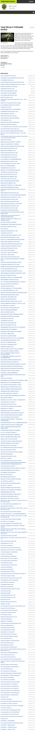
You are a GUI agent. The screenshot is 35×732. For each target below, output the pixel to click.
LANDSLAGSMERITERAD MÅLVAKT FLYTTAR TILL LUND (13, 303)
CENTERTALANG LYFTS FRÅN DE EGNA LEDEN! (11, 386)
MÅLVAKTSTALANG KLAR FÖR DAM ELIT (10, 362)
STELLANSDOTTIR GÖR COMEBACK (8, 93)
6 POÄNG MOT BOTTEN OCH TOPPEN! (9, 535)
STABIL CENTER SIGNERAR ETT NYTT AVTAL (10, 241)
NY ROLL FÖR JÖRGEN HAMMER (8, 165)
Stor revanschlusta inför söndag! (8, 629)
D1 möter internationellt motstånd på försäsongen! (12, 723)
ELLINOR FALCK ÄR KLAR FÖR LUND (9, 178)
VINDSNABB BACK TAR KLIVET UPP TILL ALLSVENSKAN (13, 327)
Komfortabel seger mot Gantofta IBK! (9, 565)
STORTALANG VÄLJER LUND (7, 318)
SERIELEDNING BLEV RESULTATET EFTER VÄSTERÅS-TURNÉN (14, 380)
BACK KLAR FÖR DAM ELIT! (7, 474)
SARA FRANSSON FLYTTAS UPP (8, 113)
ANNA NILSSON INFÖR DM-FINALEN (9, 124)
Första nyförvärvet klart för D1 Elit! (8, 597)
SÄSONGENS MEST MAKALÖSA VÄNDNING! (10, 430)
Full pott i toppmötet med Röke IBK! (8, 541)
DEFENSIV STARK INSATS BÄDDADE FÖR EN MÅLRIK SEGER (14, 292)
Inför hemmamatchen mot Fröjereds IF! (9, 684)
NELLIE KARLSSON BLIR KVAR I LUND (9, 148)
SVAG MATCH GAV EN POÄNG (7, 286)
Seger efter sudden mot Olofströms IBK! (9, 694)
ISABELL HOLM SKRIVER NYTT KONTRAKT (10, 144)
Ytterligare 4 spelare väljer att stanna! (9, 601)
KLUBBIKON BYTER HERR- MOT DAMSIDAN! (10, 410)
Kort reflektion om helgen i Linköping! (9, 703)
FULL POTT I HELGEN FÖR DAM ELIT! (9, 432)
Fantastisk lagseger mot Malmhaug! (8, 556)
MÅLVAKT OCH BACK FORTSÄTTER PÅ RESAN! (11, 479)
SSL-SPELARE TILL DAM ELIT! (7, 481)
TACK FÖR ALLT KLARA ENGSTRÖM (8, 335)
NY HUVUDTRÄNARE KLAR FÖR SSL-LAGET (10, 163)
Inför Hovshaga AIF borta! (6, 638)
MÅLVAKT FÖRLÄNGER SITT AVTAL (8, 275)
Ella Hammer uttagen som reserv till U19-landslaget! (12, 705)
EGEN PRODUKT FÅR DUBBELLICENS (9, 297)
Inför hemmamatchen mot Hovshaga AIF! (10, 688)
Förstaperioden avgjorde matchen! (8, 612)
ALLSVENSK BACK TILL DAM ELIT (8, 305)
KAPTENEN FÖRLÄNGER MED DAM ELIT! (9, 496)
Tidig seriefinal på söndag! (6, 562)
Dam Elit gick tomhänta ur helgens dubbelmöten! (11, 441)
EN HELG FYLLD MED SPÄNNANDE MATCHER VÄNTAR (12, 239)
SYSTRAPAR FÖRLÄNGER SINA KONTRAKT (10, 316)
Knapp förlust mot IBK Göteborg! (8, 608)
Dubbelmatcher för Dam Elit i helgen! (9, 445)
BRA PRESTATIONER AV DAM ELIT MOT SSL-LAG (11, 301)
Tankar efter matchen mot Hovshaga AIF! (9, 686)
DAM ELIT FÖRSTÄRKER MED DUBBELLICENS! (11, 436)
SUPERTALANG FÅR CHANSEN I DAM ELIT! (10, 391)
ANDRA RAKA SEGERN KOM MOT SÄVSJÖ (10, 294)
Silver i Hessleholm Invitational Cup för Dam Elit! (11, 460)
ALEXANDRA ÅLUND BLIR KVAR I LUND (9, 111)
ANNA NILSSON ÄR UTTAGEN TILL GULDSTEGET (11, 203)
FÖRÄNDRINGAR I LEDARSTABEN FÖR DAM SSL (11, 224)
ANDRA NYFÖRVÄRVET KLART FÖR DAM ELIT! (11, 487)
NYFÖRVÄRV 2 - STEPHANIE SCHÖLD (9, 727)
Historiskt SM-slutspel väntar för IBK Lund (10, 128)
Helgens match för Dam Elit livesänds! (9, 439)
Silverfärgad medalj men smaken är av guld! (10, 588)
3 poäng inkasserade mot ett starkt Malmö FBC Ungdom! (13, 573)
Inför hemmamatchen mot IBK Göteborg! (9, 666)
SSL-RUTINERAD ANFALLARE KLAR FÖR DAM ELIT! (12, 447)
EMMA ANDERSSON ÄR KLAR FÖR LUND (10, 192)
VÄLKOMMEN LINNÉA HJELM (7, 80)
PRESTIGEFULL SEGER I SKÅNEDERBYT (9, 372)
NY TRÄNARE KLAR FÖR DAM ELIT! (8, 472)
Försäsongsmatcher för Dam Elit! (8, 466)
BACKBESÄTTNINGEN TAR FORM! (8, 492)
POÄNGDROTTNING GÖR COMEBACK (9, 329)
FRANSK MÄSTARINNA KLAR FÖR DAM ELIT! (10, 470)
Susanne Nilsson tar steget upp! (8, 582)
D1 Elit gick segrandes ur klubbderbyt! (9, 552)
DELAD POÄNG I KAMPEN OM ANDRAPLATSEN (11, 359)
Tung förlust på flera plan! (6, 619)
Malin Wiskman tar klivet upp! (7, 586)
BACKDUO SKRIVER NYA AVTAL (7, 312)
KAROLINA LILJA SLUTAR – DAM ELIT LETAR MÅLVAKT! (13, 399)
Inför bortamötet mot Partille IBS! (8, 679)
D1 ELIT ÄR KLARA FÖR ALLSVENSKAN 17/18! (11, 504)
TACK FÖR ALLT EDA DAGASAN (8, 250)
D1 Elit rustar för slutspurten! (7, 545)
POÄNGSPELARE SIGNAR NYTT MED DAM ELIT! (11, 494)
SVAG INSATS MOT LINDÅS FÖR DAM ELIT (10, 351)
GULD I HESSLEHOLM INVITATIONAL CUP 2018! (11, 384)
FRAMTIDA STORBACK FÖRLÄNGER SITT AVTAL (11, 262)
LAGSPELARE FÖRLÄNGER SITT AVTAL (9, 248)
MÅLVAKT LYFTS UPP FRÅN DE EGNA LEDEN (10, 170)
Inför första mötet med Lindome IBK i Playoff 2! (11, 511)
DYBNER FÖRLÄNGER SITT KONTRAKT (9, 86)
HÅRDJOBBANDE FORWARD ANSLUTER (9, 279)
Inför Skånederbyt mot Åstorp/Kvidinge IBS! (10, 675)
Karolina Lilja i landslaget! (6, 699)
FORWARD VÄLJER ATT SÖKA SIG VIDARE (10, 370)
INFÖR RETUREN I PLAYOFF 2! (7, 506)
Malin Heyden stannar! (5, 599)
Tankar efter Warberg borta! (7, 668)
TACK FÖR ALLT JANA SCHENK (7, 254)
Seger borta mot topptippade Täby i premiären (11, 102)
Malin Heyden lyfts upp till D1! (7, 645)
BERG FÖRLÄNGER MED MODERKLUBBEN (10, 180)
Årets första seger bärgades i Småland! (9, 636)
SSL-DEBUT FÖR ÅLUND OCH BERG (8, 222)
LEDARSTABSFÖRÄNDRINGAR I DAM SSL (10, 187)
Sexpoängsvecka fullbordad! (7, 569)
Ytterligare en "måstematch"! (7, 621)
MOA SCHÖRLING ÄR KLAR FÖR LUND (9, 208)
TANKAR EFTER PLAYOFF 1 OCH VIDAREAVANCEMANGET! (13, 513)
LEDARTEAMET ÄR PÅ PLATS (7, 320)
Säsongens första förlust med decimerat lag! (10, 547)
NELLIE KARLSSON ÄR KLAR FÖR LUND (9, 199)
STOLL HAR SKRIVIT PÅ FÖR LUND (8, 75)
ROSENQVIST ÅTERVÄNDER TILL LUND (9, 230)
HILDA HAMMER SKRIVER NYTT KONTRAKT (10, 105)
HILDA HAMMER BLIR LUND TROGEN (9, 157)
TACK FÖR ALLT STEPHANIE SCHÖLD (9, 344)
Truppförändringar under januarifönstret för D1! (11, 623)
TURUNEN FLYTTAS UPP (6, 107)
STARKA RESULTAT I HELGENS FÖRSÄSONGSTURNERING (13, 195)
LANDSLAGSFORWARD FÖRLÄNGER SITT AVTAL (11, 271)
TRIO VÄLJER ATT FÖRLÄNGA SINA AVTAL (10, 307)
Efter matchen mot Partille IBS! (7, 677)
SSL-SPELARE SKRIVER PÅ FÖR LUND (9, 268)
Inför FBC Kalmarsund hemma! (7, 642)
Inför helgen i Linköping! (6, 707)
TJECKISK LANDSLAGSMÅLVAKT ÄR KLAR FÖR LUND (12, 146)
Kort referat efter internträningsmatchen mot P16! (11, 701)
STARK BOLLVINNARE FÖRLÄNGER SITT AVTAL (11, 246)
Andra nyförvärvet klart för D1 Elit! (8, 595)
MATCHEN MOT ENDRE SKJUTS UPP (9, 226)
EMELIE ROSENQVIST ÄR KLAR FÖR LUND (10, 205)
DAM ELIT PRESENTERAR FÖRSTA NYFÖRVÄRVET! (12, 415)
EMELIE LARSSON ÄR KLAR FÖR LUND (9, 152)
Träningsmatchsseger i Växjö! (7, 584)
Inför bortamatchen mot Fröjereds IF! (9, 634)
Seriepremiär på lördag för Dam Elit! (8, 456)
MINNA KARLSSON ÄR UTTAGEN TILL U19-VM (11, 197)
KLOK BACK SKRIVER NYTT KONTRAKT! (9, 393)
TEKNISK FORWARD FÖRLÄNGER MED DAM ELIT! (11, 389)
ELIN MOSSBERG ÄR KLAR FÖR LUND (9, 155)
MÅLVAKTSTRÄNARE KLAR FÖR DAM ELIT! (10, 443)
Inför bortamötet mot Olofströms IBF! (9, 647)
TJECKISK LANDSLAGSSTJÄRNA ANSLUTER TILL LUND (13, 84)
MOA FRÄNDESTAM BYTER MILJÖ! (8, 476)
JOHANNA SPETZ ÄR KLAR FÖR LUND (9, 172)
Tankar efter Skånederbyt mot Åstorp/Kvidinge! (11, 673)
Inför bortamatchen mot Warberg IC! (8, 671)
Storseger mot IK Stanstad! (6, 554)
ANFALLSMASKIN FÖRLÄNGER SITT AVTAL (10, 237)
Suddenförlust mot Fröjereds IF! (8, 632)
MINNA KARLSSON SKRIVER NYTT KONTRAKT (11, 142)
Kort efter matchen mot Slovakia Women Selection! (12, 716)
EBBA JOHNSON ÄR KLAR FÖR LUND (9, 174)
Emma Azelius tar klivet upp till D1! (8, 656)
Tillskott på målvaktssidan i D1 (7, 625)
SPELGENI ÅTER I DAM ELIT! (7, 397)
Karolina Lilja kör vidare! (6, 590)
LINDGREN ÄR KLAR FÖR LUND (7, 88)
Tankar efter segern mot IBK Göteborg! (9, 664)
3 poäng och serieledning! (6, 567)
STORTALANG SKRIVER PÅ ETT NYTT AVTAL (10, 264)
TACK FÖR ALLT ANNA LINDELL (7, 333)
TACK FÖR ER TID (4, 228)
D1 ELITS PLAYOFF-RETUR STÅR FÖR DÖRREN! (11, 519)
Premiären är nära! (4, 697)
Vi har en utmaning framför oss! (7, 654)
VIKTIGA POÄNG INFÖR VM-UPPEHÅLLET (9, 284)
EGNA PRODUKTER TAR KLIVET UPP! (8, 404)
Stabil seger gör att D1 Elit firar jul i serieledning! (11, 549)
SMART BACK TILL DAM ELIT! (7, 408)
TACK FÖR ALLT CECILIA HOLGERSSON (9, 252)
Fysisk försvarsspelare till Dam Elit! (8, 449)
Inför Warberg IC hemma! (6, 614)
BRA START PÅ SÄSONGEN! (7, 454)
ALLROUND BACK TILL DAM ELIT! (8, 402)
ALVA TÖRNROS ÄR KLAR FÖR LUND (9, 95)
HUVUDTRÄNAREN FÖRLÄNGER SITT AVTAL (10, 340)
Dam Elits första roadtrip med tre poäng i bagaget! (12, 451)
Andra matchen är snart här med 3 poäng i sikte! (11, 577)
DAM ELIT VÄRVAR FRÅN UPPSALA (8, 299)
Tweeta (3, 67)
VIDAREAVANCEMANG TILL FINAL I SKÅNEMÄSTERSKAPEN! (14, 422)
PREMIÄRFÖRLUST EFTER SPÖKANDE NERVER (11, 382)
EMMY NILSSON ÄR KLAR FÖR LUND (9, 115)
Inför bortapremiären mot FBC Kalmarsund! (10, 692)
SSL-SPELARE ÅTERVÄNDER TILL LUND (9, 290)
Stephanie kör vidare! (5, 603)
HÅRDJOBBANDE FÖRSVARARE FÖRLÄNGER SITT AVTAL (13, 273)
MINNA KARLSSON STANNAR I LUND (9, 176)
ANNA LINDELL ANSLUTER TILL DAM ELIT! (10, 498)
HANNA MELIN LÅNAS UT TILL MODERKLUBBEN (11, 277)
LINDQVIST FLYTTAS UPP (6, 139)
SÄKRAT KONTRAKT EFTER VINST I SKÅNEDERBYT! (12, 424)
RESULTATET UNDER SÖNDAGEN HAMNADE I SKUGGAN (13, 364)
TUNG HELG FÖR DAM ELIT (6, 378)
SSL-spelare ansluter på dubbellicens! (9, 560)
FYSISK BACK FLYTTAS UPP (6, 233)
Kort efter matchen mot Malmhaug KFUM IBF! (10, 710)
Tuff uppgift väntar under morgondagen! (9, 580)
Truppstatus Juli (4, 718)
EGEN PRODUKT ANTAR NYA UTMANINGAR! (10, 434)
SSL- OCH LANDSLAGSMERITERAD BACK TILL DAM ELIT (13, 281)
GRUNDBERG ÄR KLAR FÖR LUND (8, 167)
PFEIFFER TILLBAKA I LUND (7, 97)
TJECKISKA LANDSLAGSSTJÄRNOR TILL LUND (11, 235)
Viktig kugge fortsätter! (6, 593)
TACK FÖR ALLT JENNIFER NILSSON (8, 342)
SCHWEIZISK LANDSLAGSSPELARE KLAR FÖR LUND (12, 78)
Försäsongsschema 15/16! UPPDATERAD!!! (10, 712)
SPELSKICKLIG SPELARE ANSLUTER (8, 322)
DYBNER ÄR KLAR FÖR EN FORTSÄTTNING (10, 122)
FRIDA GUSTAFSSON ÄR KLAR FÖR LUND (10, 201)
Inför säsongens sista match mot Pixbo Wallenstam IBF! (13, 606)
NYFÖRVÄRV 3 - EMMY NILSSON (8, 725)
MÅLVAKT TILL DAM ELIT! (6, 458)
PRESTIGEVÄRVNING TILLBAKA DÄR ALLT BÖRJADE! (12, 412)
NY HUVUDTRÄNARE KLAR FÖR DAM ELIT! (10, 417)
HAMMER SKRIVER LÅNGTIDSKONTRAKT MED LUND (12, 266)
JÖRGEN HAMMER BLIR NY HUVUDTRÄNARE (10, 109)
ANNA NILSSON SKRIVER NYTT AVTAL (9, 91)
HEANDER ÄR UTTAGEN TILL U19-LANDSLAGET (11, 185)
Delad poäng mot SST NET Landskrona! (9, 558)
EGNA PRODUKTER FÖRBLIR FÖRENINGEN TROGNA (12, 314)
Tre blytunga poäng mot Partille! (8, 627)
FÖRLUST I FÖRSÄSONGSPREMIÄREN (9, 309)
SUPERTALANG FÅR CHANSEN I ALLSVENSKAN (11, 331)
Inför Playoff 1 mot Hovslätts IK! (8, 521)
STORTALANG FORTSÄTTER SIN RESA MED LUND (11, 243)
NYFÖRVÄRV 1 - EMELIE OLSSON (8, 729)
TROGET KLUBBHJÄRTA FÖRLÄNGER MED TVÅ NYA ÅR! (13, 395)
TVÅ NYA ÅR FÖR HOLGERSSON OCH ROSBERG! (11, 406)
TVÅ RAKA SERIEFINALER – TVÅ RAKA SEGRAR (11, 288)
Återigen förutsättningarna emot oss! (9, 616)
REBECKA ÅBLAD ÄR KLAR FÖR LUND (9, 161)
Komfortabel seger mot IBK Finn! (8, 571)
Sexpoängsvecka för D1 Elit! (7, 543)
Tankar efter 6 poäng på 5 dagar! (8, 575)
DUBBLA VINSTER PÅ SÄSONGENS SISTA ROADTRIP (12, 368)
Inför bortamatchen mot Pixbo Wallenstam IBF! (11, 659)
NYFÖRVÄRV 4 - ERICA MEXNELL (8, 720)
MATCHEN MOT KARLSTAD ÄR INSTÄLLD (10, 210)
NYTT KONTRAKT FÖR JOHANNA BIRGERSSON (11, 159)
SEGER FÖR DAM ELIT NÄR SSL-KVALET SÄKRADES (12, 348)
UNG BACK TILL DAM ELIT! (6, 485)
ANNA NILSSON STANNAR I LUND (8, 150)
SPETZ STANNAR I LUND (6, 120)
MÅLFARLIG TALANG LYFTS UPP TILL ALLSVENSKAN (12, 338)
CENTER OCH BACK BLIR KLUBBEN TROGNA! (10, 483)
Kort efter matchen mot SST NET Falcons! (10, 714)
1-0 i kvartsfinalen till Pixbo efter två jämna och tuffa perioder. (14, 126)
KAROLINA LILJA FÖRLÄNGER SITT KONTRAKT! (11, 489)
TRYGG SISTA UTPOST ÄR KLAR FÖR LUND (10, 256)
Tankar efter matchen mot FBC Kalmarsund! (10, 690)
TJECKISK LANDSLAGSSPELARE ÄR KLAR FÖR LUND (12, 82)
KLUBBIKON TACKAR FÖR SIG (7, 346)
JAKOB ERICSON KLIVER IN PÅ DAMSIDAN (10, 118)
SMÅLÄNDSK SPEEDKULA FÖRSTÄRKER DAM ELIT (12, 366)
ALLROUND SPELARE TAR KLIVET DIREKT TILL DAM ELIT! (13, 468)
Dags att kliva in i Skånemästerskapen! (9, 652)
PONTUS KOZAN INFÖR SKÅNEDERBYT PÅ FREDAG (12, 131)
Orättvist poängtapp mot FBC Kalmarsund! (10, 640)
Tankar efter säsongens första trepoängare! (10, 681)
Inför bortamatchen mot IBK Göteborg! (9, 610)
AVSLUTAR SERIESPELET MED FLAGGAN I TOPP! (11, 523)
